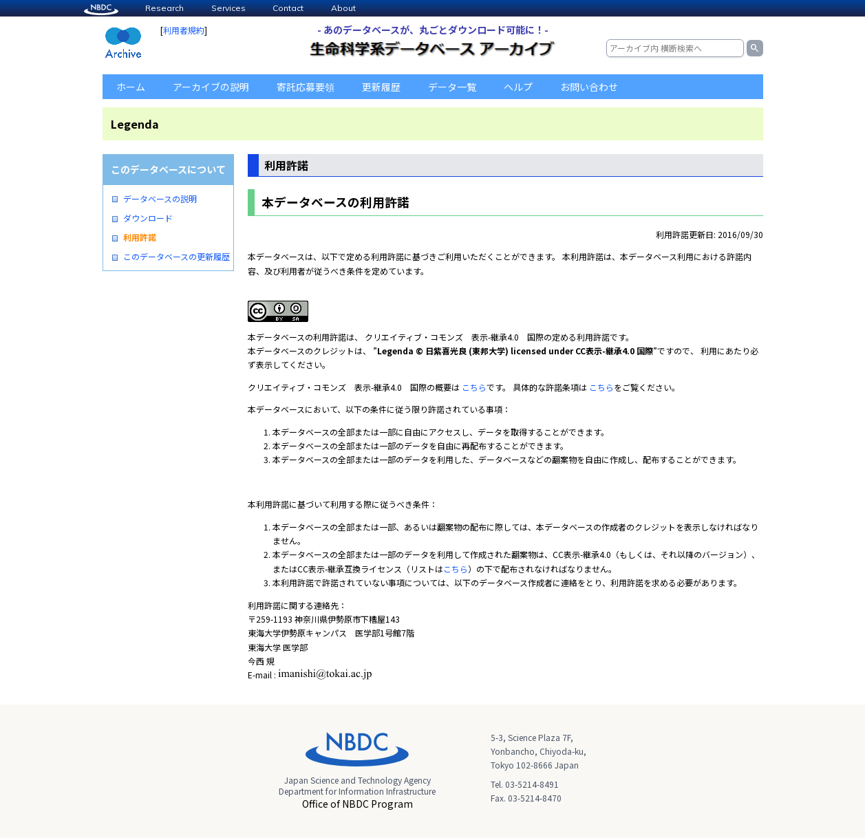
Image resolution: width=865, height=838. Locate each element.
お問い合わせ (589, 87)
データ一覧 (452, 87)
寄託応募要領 (305, 87)
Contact (288, 8)
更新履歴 (381, 87)
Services (228, 8)
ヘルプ (518, 87)
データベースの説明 (160, 198)
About (343, 8)
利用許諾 (139, 237)
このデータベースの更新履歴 (176, 256)
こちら (474, 387)
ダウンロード (148, 218)
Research (164, 8)
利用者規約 (183, 30)
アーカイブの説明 (211, 87)
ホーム (130, 87)
